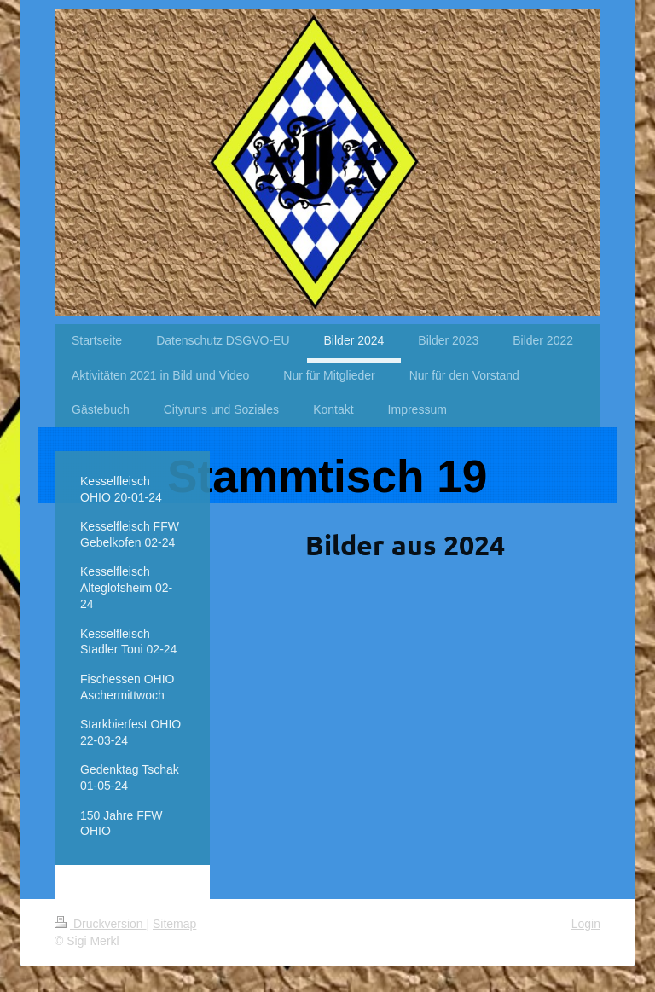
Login (585, 924)
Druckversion (100, 924)
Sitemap (174, 924)
